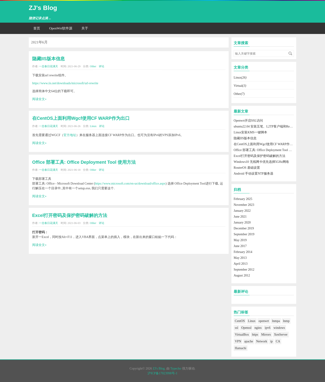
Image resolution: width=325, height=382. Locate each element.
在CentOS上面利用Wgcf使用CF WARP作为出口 (81, 118)
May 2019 (240, 240)
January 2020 (242, 222)
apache (248, 341)
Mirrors (266, 334)
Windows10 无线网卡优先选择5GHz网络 (261, 161)
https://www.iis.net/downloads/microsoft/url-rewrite (65, 83)
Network (261, 341)
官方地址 (69, 135)
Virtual (240, 85)
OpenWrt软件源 (60, 28)
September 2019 (244, 234)
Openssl (246, 327)
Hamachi (240, 348)
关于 (84, 28)
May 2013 (240, 257)
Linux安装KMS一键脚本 (250, 132)
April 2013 (240, 263)
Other (93, 66)
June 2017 (240, 246)
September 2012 (244, 269)
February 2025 (243, 199)
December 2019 (244, 228)
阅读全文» (39, 99)
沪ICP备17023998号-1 (162, 373)
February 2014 (243, 252)
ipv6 (267, 327)
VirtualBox (242, 334)
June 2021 (240, 216)
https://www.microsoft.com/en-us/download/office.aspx (130, 183)
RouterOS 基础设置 (247, 167)
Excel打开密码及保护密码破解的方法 (69, 215)
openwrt (264, 321)
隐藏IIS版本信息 (48, 58)
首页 (36, 28)
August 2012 (242, 275)
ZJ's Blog (43, 7)
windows (279, 327)
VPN (238, 341)
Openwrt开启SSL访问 (248, 120)
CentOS (240, 321)
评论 (101, 66)
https (255, 334)
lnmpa (276, 321)
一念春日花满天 (48, 66)
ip (271, 341)
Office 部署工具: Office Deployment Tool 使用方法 (84, 162)
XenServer (281, 334)
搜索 (290, 53)
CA (278, 341)
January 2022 (242, 210)
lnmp (286, 321)
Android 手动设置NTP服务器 (253, 173)
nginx (258, 327)
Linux (93, 126)
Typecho (175, 368)
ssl (236, 327)
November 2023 (244, 205)
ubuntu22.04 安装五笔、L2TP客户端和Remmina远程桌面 (272, 126)
